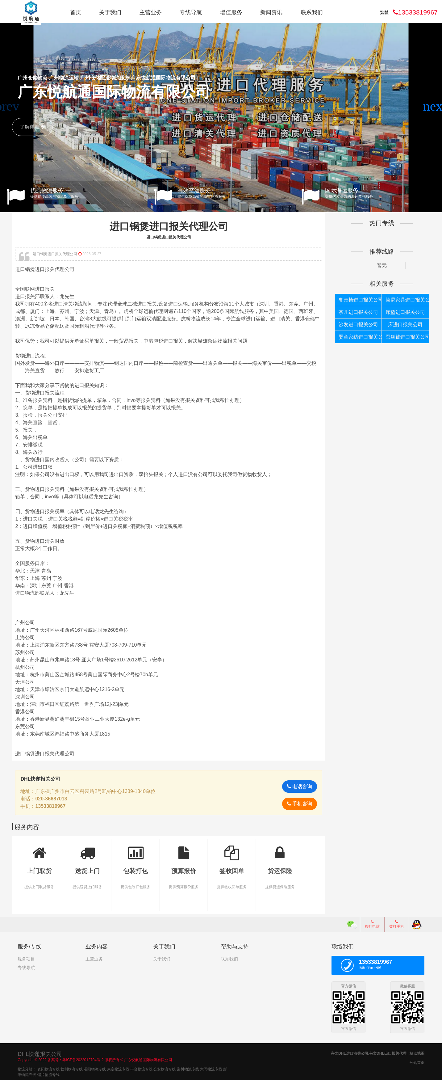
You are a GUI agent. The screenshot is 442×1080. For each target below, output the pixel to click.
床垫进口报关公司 (401, 311)
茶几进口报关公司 (355, 311)
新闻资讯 (271, 12)
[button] (435, 106)
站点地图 (417, 1052)
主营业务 (151, 12)
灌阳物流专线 (95, 1068)
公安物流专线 (164, 1068)
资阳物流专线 (48, 1068)
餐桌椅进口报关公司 (356, 299)
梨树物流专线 (188, 1068)
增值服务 (231, 12)
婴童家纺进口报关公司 (356, 336)
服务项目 (26, 958)
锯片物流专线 (48, 1073)
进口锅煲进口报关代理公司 (170, 226)
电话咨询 (296, 785)
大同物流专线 (211, 1068)
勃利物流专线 (71, 1068)
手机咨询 (296, 803)
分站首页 (417, 1061)
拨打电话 (372, 923)
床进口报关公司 (400, 324)
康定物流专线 (118, 1068)
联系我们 (312, 12)
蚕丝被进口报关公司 (402, 336)
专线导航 (191, 12)
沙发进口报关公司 (355, 324)
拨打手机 (396, 923)
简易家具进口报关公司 (402, 299)
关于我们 (110, 12)
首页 (75, 12)
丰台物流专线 (141, 1068)
